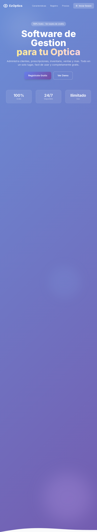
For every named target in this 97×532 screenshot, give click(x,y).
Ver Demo (63, 76)
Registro (54, 6)
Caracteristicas (39, 6)
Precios (65, 6)
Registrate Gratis (37, 76)
